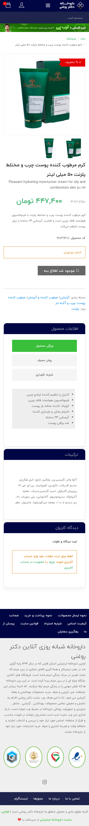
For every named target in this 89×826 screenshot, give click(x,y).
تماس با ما (72, 798)
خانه (82, 38)
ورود (52, 561)
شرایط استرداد (53, 623)
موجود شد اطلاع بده (61, 271)
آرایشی (65, 297)
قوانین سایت (29, 623)
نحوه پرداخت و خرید (38, 615)
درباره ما (54, 798)
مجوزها (38, 798)
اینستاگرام (21, 798)
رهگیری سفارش (68, 631)
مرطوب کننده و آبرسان (43, 297)
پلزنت (75, 308)
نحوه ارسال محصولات (72, 615)
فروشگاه (71, 38)
